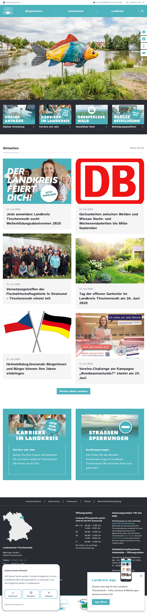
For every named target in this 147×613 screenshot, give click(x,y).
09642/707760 (118, 538)
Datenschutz (54, 501)
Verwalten (31, 594)
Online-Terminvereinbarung (123, 523)
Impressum (72, 501)
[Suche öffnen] (142, 11)
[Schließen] (141, 576)
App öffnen (101, 602)
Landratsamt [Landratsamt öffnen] (75, 11)
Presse (87, 501)
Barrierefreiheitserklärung (109, 501)
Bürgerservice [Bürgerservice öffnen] (33, 11)
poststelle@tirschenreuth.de (109, 2)
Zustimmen (13, 594)
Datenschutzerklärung (14, 605)
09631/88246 (129, 536)
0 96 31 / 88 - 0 (137, 2)
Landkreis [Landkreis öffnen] (118, 11)
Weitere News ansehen (73, 391)
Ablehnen (49, 594)
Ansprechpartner (33, 501)
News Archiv (137, 148)
